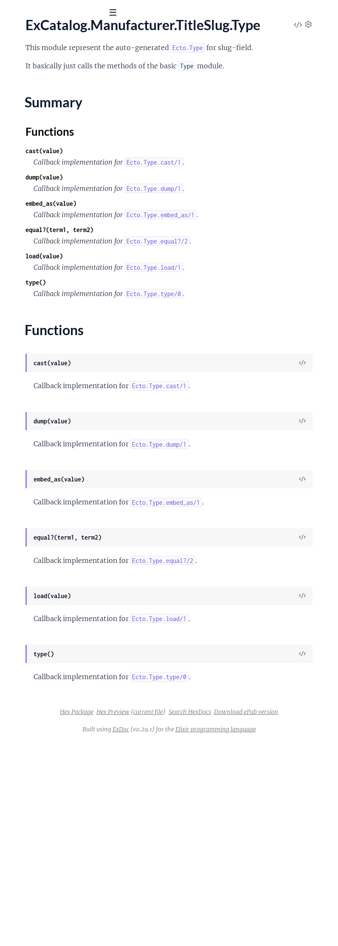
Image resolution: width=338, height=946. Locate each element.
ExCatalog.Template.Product (47, 548)
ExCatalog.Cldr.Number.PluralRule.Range (66, 245)
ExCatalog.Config (31, 326)
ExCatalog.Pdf (27, 434)
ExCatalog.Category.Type (42, 119)
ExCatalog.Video (30, 560)
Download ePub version (256, 904)
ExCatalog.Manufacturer (42, 360)
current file (268, 892)
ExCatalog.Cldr (28, 131)
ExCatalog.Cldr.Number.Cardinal (53, 200)
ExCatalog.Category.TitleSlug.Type (55, 108)
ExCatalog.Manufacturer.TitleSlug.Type (62, 371)
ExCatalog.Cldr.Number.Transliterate (59, 280)
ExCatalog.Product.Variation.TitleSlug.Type (68, 491)
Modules (51, 59)
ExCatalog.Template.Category (49, 537)
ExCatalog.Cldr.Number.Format (51, 211)
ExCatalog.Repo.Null (36, 525)
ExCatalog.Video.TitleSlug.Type (50, 571)
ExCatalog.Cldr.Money (39, 177)
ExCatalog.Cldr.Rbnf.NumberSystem (58, 291)
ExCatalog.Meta (29, 422)
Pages (18, 59)
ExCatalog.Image (30, 348)
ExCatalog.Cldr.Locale (38, 165)
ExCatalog (21, 85)
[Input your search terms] (63, 12)
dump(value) (171, 231)
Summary (28, 386)
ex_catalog (29, 33)
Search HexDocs (200, 904)
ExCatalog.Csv (27, 337)
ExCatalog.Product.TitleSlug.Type (54, 468)
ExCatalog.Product (33, 457)
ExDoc (197, 921)
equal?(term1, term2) (187, 307)
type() (163, 382)
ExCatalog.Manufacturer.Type (49, 411)
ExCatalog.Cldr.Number (40, 188)
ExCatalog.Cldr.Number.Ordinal (52, 234)
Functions (28, 396)
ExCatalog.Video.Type (37, 583)
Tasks (89, 59)
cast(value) (171, 194)
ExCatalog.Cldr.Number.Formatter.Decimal (68, 222)
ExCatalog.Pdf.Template (40, 445)
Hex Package (197, 892)
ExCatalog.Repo (29, 514)
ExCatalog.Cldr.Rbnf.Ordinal (47, 303)
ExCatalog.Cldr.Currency (42, 154)
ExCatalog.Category (35, 96)
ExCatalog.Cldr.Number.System (51, 268)
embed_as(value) (178, 269)
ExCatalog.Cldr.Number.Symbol (52, 257)
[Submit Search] (12, 13)
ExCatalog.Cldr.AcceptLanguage (52, 142)
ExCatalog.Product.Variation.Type (55, 502)
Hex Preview (233, 892)
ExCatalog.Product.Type (41, 480)
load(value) (171, 345)
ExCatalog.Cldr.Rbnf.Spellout (48, 314)
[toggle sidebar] (115, 13)
